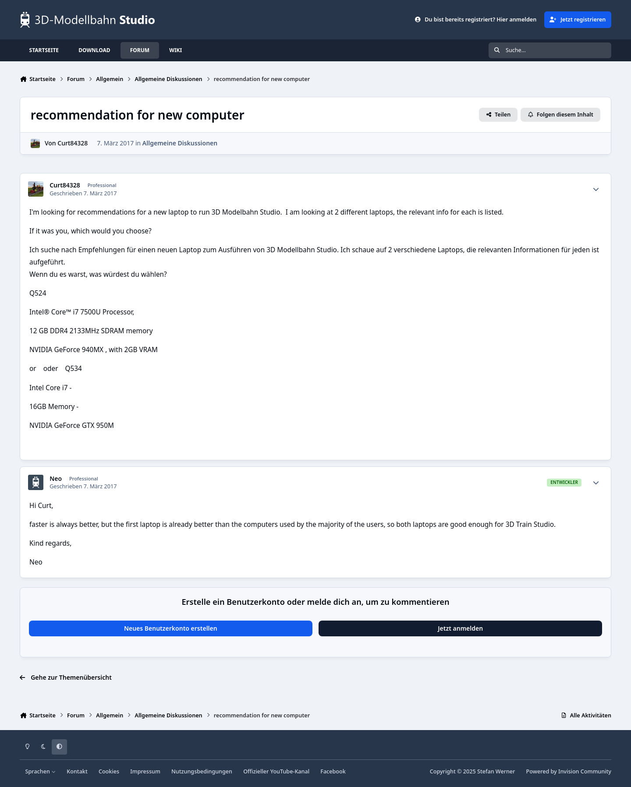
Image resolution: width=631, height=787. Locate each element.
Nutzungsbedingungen (201, 771)
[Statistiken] (596, 189)
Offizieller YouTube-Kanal (276, 771)
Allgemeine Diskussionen (179, 143)
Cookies (109, 771)
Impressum (145, 771)
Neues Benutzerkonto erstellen (170, 628)
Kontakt (77, 771)
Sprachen (40, 771)
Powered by (568, 771)
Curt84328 (72, 143)
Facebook (333, 771)
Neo (56, 479)
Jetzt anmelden (460, 628)
